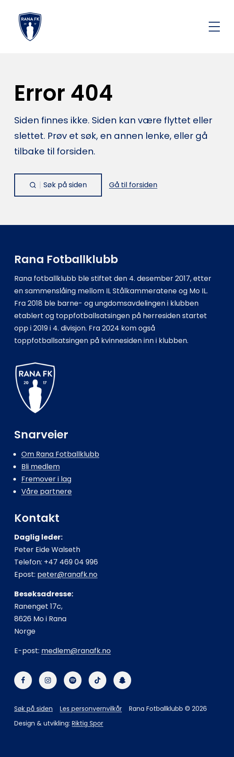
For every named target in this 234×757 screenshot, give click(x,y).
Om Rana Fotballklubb (60, 454)
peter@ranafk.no (67, 574)
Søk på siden (33, 708)
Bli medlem (40, 466)
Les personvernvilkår (91, 708)
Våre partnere (46, 491)
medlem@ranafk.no (76, 651)
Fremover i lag (46, 479)
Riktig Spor (87, 723)
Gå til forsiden (133, 185)
